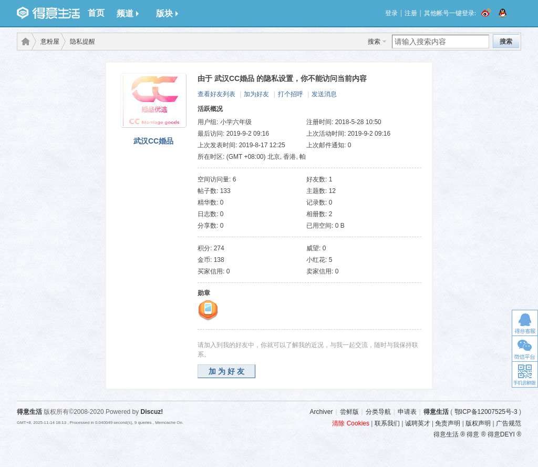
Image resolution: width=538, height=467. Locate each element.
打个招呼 (290, 94)
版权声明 (478, 423)
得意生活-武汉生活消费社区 (23, 41)
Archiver (321, 411)
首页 (96, 12)
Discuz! (152, 411)
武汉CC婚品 (153, 141)
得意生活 (436, 411)
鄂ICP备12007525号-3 (486, 411)
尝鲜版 (349, 411)
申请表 (407, 411)
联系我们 (387, 423)
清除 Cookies (350, 423)
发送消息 (324, 94)
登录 (391, 13)
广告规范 (508, 423)
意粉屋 (49, 41)
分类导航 (378, 411)
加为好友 (256, 94)
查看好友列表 (216, 94)
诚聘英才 (417, 423)
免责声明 (447, 423)
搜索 (374, 41)
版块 (167, 13)
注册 (411, 13)
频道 (128, 13)
